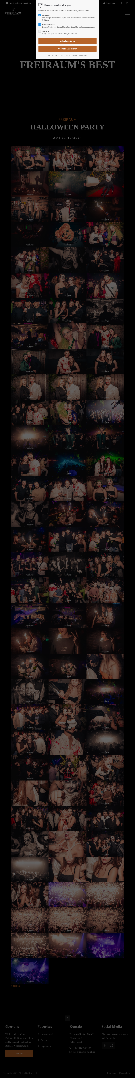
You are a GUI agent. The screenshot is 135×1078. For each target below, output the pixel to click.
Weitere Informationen (79, 55)
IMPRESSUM (65, 55)
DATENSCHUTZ (53, 55)
